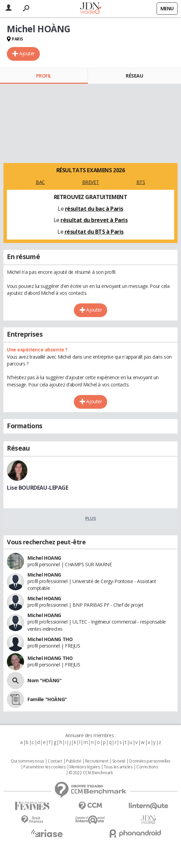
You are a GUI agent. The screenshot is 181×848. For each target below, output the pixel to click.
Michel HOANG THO (49, 639)
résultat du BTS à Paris (94, 231)
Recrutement (96, 761)
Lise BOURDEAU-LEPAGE (37, 487)
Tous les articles (118, 767)
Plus (90, 518)
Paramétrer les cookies (44, 767)
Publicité (73, 761)
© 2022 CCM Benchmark (91, 772)
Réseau (134, 75)
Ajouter (27, 53)
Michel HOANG (44, 558)
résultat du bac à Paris (94, 208)
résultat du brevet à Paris (93, 220)
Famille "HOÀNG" (47, 699)
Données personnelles (149, 761)
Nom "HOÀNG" (44, 680)
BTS (140, 182)
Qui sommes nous (27, 761)
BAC (40, 182)
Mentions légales (84, 767)
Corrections (147, 767)
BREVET (90, 182)
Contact (55, 761)
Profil (44, 75)
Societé (118, 761)
